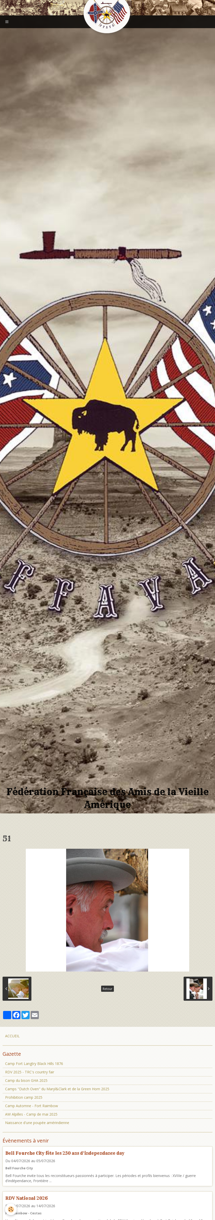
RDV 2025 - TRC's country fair (29, 1072)
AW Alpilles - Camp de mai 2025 (31, 1114)
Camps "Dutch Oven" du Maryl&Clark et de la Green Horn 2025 (57, 1088)
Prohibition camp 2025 (23, 1097)
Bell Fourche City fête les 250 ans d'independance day (64, 1153)
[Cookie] (11, 1209)
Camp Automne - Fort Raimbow (31, 1105)
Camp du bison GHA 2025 (26, 1080)
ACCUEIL (12, 1035)
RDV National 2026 (26, 1198)
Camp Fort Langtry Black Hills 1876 (34, 1063)
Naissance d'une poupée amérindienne (37, 1122)
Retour (107, 989)
